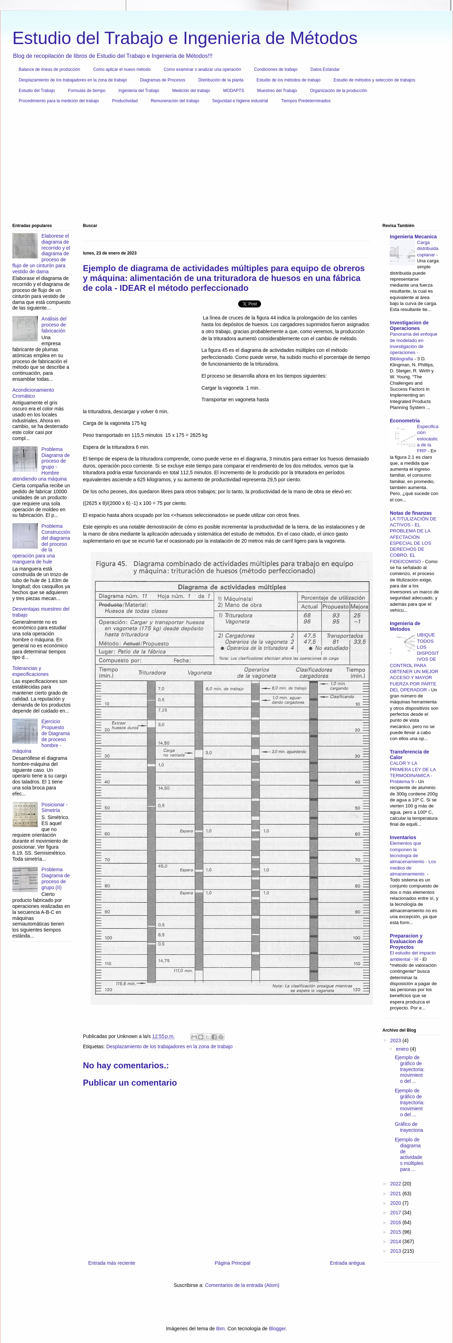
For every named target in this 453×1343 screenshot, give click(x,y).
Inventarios (403, 837)
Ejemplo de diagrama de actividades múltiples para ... (409, 1154)
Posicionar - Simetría (55, 807)
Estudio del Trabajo (37, 90)
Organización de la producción (338, 90)
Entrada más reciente (111, 1263)
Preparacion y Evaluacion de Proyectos (406, 941)
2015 (396, 1232)
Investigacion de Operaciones (409, 325)
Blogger (277, 1328)
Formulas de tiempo (86, 90)
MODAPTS (233, 90)
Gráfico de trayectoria (409, 1127)
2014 (396, 1241)
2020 (396, 1203)
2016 (396, 1222)
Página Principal (232, 1263)
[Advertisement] (224, 166)
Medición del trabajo (191, 90)
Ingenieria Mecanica (413, 236)
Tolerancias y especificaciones (30, 671)
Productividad (125, 100)
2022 (396, 1183)
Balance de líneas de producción (49, 69)
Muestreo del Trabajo (277, 90)
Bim (220, 1328)
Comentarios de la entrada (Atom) (242, 1285)
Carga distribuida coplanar (428, 248)
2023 (396, 1040)
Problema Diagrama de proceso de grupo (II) (56, 878)
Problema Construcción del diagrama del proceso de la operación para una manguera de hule (41, 543)
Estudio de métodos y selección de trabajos (374, 80)
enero (403, 1049)
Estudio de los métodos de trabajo (288, 80)
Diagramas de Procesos (162, 80)
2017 (396, 1212)
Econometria (405, 420)
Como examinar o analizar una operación (202, 69)
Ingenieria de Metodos (405, 626)
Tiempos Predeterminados (306, 100)
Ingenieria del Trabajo (139, 90)
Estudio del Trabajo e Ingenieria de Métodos (184, 38)
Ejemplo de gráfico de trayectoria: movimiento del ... (409, 1069)
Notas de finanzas (411, 513)
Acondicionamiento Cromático (33, 393)
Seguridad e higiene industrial (240, 100)
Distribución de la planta (220, 80)
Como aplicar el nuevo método (122, 69)
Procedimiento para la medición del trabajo (59, 100)
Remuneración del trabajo (175, 100)
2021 (396, 1193)
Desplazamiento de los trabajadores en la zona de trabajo (73, 80)
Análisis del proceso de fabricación (54, 325)
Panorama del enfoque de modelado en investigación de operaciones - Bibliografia (413, 346)
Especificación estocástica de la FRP (428, 438)
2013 (396, 1251)
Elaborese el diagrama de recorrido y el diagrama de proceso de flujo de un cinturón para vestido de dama (41, 253)
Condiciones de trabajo (275, 69)
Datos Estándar (325, 69)
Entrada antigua (347, 1263)
